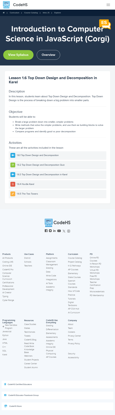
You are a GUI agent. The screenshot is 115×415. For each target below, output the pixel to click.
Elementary (73, 273)
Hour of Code (74, 291)
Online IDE (7, 265)
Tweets (27, 336)
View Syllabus (18, 55)
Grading (49, 268)
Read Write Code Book (29, 345)
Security (71, 353)
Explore (57, 13)
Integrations (51, 279)
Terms (70, 339)
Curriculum (14, 13)
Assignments (51, 258)
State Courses (74, 277)
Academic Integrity (50, 288)
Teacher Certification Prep (95, 285)
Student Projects (31, 360)
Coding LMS (7, 262)
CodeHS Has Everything (52, 321)
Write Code (51, 275)
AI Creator (6, 292)
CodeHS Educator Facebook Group (21, 395)
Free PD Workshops (95, 278)
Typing (5, 296)
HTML (5, 343)
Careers (71, 332)
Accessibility (73, 357)
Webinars (28, 356)
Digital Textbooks (72, 304)
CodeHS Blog (30, 339)
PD (91, 254)
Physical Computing (51, 352)
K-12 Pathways (74, 265)
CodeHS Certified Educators (18, 384)
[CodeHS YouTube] (59, 231)
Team (70, 328)
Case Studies (30, 324)
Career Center (30, 363)
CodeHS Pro (7, 269)
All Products (7, 258)
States (27, 328)
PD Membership (97, 295)
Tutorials (72, 299)
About (70, 324)
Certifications (8, 282)
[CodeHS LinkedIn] (54, 231)
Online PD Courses (94, 259)
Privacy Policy (74, 343)
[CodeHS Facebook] (46, 231)
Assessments (52, 337)
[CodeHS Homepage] (16, 5)
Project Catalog (75, 262)
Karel (4, 354)
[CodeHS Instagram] (50, 231)
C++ (4, 347)
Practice (71, 295)
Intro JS (46, 13)
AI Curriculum (74, 312)
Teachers (28, 265)
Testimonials (29, 332)
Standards (72, 287)
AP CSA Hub (73, 308)
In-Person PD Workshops (95, 265)
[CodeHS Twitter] (64, 231)
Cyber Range (8, 300)
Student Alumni (31, 367)
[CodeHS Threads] (68, 231)
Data (48, 272)
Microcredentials (97, 291)
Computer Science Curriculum (7, 276)
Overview (48, 55)
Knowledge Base (29, 351)
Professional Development (8, 287)
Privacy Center (74, 336)
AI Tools (49, 283)
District (27, 258)
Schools (27, 262)
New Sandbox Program (9, 326)
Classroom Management (52, 263)
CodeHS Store (13, 406)
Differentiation (52, 329)
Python (5, 335)
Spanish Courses (71, 282)
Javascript (6, 331)
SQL (4, 351)
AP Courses (73, 269)
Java (4, 339)
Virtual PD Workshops (95, 271)
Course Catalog (31, 13)
